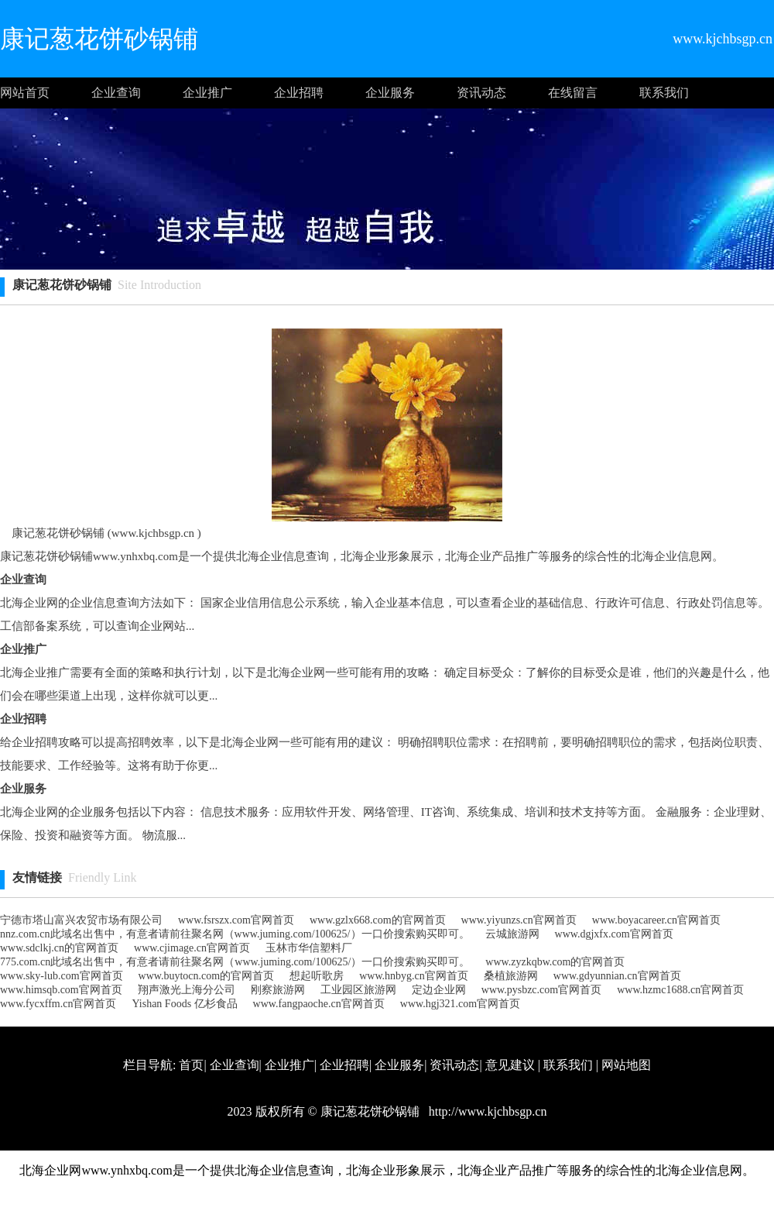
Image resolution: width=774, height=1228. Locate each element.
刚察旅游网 (278, 990)
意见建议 (510, 1064)
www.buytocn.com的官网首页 (207, 976)
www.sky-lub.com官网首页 (61, 976)
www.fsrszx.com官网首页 (236, 920)
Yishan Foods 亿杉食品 (184, 1004)
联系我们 (664, 92)
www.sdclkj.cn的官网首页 (59, 948)
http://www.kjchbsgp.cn (486, 1111)
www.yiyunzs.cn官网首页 (519, 920)
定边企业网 (439, 990)
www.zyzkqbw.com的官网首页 (555, 962)
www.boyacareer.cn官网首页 (656, 920)
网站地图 (626, 1064)
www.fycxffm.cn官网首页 (58, 1004)
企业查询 (116, 92)
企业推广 (207, 92)
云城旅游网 (512, 934)
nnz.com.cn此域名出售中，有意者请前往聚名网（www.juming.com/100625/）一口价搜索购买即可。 (235, 934)
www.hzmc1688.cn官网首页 (680, 990)
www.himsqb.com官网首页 (61, 990)
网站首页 (25, 92)
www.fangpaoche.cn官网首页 (319, 1004)
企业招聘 (299, 92)
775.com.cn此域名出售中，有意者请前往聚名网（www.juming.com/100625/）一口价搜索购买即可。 (235, 962)
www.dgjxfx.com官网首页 (614, 934)
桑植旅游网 (511, 976)
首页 (191, 1064)
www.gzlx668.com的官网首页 (378, 920)
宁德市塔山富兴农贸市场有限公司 (81, 920)
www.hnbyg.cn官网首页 (413, 976)
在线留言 (573, 92)
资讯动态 (481, 92)
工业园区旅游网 (358, 990)
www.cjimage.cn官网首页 (192, 948)
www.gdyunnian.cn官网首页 (617, 976)
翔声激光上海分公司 (186, 990)
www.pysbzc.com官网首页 (541, 990)
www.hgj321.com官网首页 (460, 1004)
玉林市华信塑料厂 (308, 948)
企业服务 (390, 92)
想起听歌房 (316, 976)
